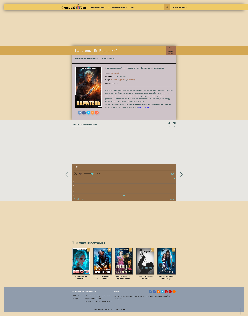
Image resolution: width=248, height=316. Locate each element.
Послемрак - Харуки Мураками (145, 277)
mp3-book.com (143, 107)
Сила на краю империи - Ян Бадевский (102, 277)
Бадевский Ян (116, 73)
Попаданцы (145, 68)
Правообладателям (93, 298)
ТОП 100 (76, 296)
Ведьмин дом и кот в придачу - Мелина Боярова (123, 277)
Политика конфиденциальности (98, 296)
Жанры (75, 298)
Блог (133, 7)
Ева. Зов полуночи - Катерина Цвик (166, 277)
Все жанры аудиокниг (117, 7)
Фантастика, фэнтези (130, 68)
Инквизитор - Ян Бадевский (81, 277)
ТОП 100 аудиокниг (97, 7)
